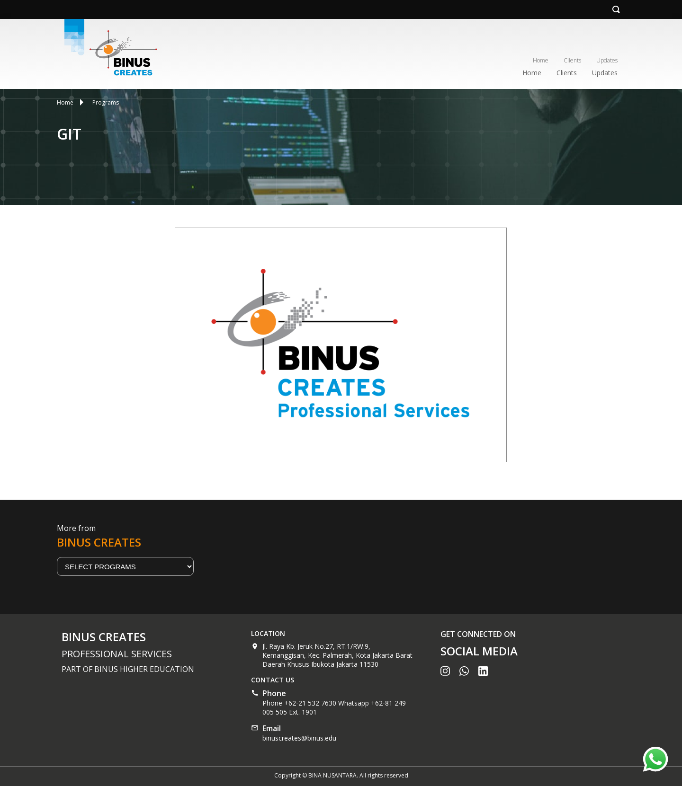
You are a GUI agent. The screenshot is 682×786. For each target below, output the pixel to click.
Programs (105, 102)
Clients (572, 60)
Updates (607, 60)
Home (540, 60)
